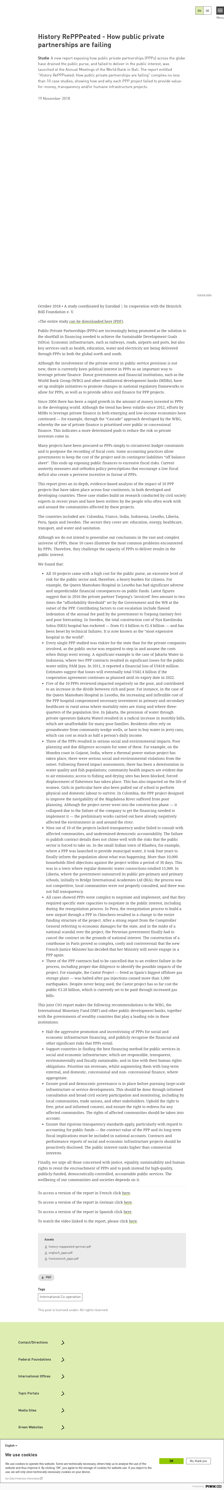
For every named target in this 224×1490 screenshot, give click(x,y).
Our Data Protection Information (22, 1478)
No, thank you (198, 1461)
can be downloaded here (90, 321)
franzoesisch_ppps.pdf (64, 1258)
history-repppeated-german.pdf (70, 1246)
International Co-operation (60, 1297)
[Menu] (220, 10)
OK (171, 1461)
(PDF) (117, 321)
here (126, 1192)
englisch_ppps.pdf (61, 1252)
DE (207, 11)
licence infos (204, 295)
